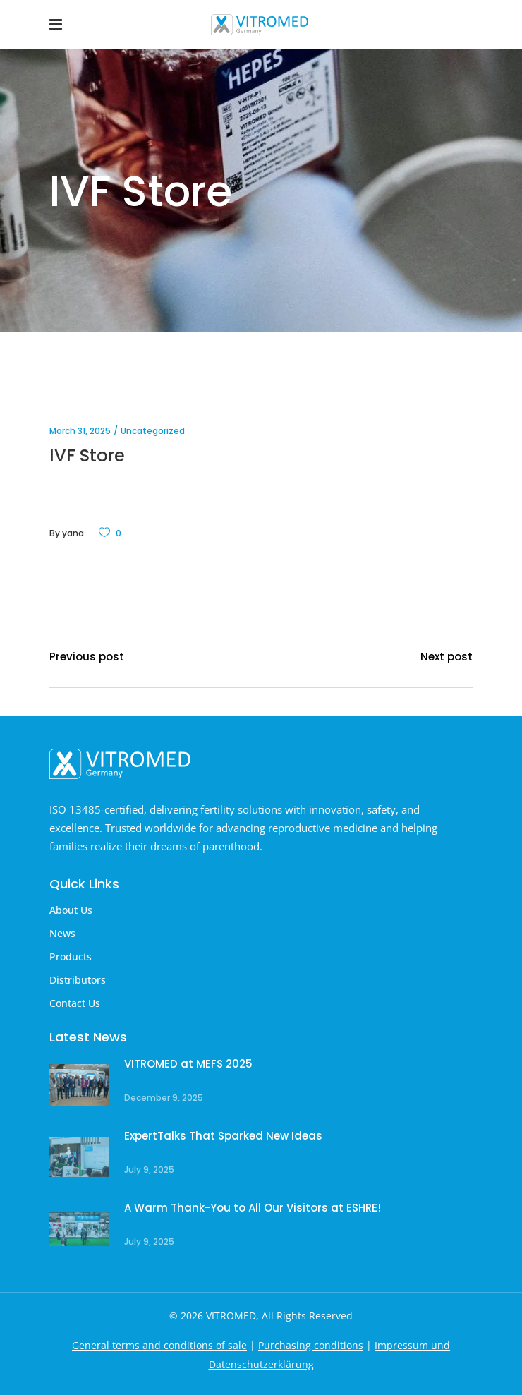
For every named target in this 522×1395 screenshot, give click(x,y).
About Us (70, 910)
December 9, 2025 (163, 1098)
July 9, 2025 (149, 1170)
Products (70, 956)
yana (73, 533)
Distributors (77, 979)
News (62, 933)
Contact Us (74, 1003)
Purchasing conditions (310, 1345)
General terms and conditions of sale (159, 1345)
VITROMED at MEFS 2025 (188, 1063)
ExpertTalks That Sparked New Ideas (223, 1135)
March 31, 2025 (80, 431)
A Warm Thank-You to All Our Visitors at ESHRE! (252, 1207)
